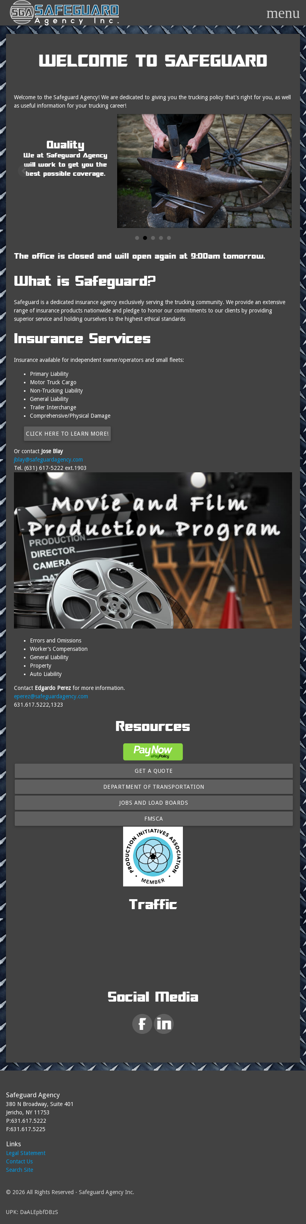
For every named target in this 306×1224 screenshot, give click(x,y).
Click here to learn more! (67, 433)
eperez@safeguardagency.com (51, 696)
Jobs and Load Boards (153, 803)
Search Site (19, 1170)
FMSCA (153, 818)
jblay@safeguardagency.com (48, 459)
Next (281, 171)
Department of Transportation (153, 787)
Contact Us (19, 1161)
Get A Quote (154, 771)
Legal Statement (25, 1153)
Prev (24, 171)
